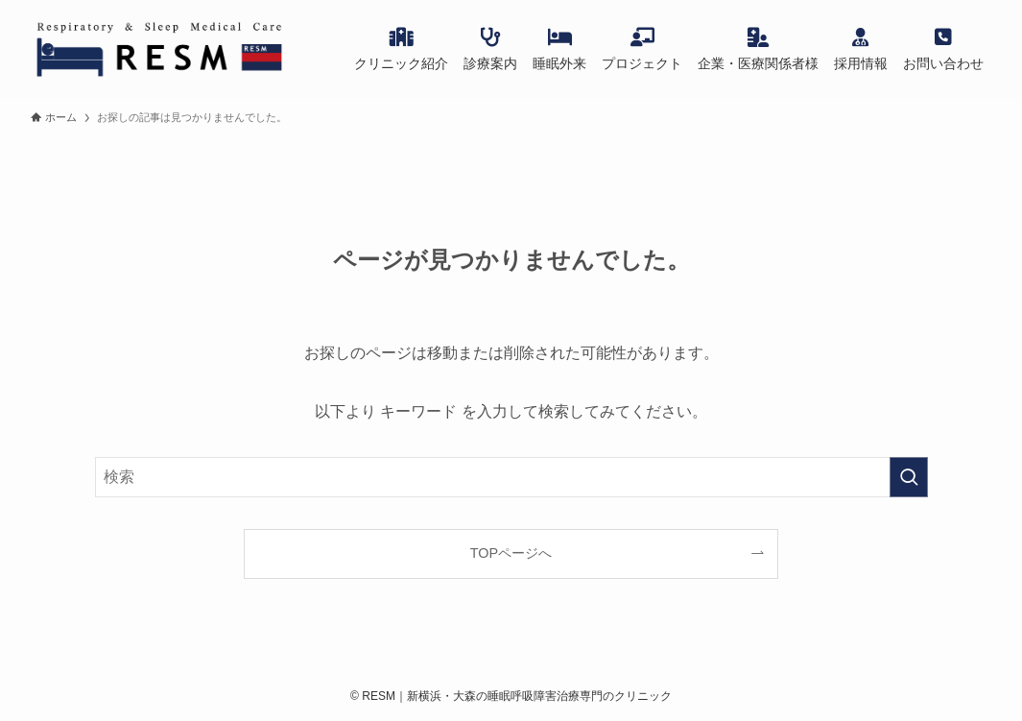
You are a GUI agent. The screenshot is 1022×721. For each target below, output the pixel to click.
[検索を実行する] (909, 477)
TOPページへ (511, 553)
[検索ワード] (511, 477)
